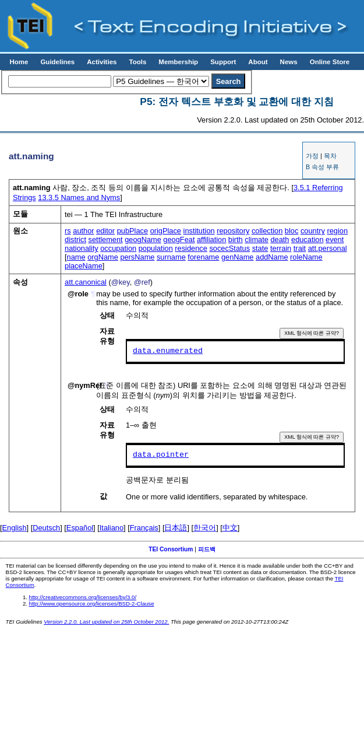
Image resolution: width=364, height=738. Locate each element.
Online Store (329, 61)
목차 (330, 155)
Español (79, 527)
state (260, 248)
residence (191, 248)
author (83, 230)
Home (18, 61)
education (307, 239)
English (14, 527)
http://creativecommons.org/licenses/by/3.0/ (83, 597)
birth (235, 239)
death (279, 239)
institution (199, 230)
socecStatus (229, 248)
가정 (312, 155)
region (337, 230)
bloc (291, 230)
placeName (84, 265)
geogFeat (179, 239)
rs (68, 230)
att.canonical (86, 282)
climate (256, 239)
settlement (106, 239)
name (76, 257)
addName (272, 257)
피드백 (206, 549)
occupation (118, 248)
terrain (280, 248)
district (75, 239)
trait (300, 248)
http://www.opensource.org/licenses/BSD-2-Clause (91, 603)
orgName (102, 257)
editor (105, 230)
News (289, 61)
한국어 (204, 527)
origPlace (165, 230)
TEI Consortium (171, 549)
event (335, 239)
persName (137, 257)
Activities (101, 61)
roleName (306, 257)
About (257, 61)
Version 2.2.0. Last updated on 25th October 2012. (106, 621)
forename (203, 257)
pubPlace (132, 230)
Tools (137, 61)
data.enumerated (168, 351)
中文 (230, 527)
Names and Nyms (79, 197)
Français (144, 527)
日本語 (175, 527)
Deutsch (46, 527)
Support (223, 61)
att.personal (327, 248)
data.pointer (161, 455)
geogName (143, 239)
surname (171, 257)
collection (267, 230)
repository (233, 230)
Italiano (111, 527)
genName (237, 257)
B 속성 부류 (322, 166)
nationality (81, 248)
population (156, 248)
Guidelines (57, 61)
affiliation (211, 239)
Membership (178, 61)
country (313, 230)
